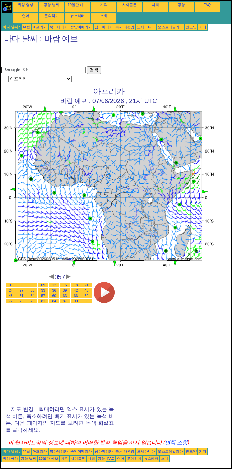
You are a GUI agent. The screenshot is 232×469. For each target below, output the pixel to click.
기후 (103, 5)
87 (65, 301)
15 (65, 285)
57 (43, 296)
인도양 (191, 27)
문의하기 (51, 16)
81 (43, 301)
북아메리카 (59, 27)
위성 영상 (25, 5)
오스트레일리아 (170, 27)
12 (54, 285)
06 (33, 285)
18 (76, 285)
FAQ (207, 5)
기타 (202, 27)
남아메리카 (104, 27)
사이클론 (129, 5)
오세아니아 (146, 27)
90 (76, 301)
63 (65, 296)
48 (11, 296)
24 (11, 290)
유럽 (26, 27)
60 (54, 296)
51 (22, 296)
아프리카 (40, 27)
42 (76, 290)
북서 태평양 (124, 27)
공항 (181, 5)
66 (76, 296)
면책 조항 (176, 442)
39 (65, 290)
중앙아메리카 (81, 27)
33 (43, 290)
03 (22, 285)
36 (54, 290)
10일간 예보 (77, 5)
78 (33, 301)
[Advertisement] (78, 56)
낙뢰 (155, 5)
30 (33, 290)
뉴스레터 (77, 16)
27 (22, 290)
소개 (103, 16)
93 (87, 301)
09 (43, 285)
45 (87, 290)
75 (22, 301)
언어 (25, 16)
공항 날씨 (51, 5)
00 (11, 285)
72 (11, 301)
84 (54, 301)
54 (33, 296)
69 (87, 296)
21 (87, 285)
